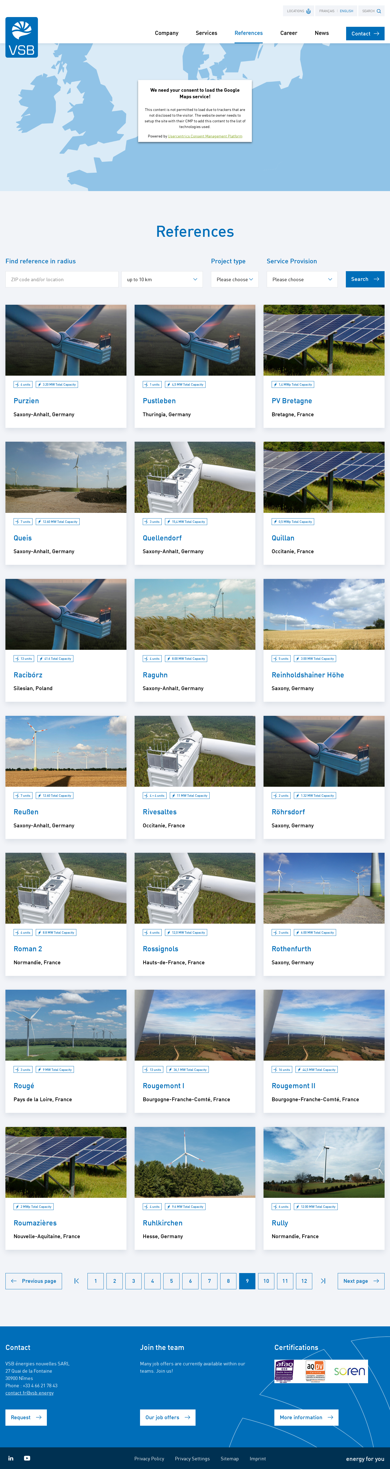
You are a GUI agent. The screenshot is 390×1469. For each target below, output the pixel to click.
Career (288, 33)
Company (166, 33)
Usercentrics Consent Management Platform (205, 135)
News (322, 33)
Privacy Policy (149, 1458)
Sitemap (230, 1458)
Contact (365, 33)
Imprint (258, 1458)
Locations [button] (299, 11)
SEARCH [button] (371, 11)
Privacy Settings (192, 1458)
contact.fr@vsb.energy (29, 1392)
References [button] (249, 33)
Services (206, 33)
